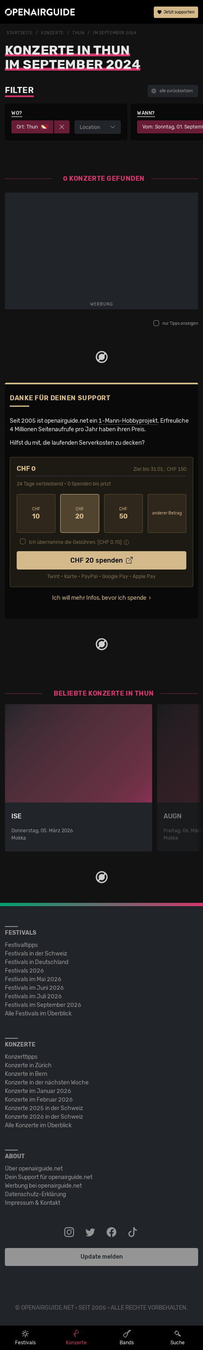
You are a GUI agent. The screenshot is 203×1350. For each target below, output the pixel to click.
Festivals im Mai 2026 (33, 979)
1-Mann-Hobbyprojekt (127, 420)
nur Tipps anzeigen (175, 323)
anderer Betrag (167, 513)
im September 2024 (115, 33)
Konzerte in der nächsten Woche (47, 1082)
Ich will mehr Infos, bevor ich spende (99, 597)
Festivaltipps (21, 945)
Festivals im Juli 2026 (33, 996)
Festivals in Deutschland (36, 962)
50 (123, 513)
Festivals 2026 (24, 970)
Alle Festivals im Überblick (38, 1013)
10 (36, 513)
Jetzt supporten (175, 12)
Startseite (20, 33)
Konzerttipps (21, 1056)
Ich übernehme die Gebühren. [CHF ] (75, 542)
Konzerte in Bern (26, 1074)
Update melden (102, 1256)
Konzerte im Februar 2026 (39, 1099)
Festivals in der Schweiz (36, 953)
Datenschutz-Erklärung (35, 1194)
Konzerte (52, 33)
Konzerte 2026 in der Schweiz (44, 1116)
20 (79, 513)
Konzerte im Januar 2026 (38, 1091)
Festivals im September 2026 (43, 1005)
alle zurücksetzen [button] (172, 91)
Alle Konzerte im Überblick (38, 1125)
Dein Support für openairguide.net (48, 1177)
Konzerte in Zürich (28, 1065)
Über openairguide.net (34, 1168)
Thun (78, 33)
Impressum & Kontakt (32, 1202)
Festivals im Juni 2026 (34, 987)
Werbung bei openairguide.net (43, 1185)
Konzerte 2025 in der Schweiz (44, 1108)
